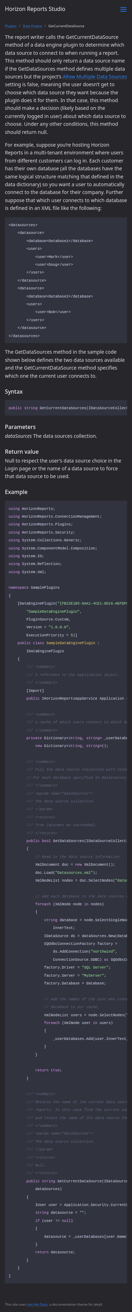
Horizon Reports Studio (35, 9)
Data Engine (32, 26)
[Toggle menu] (123, 9)
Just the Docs (37, 1304)
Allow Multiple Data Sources (95, 76)
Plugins (11, 26)
